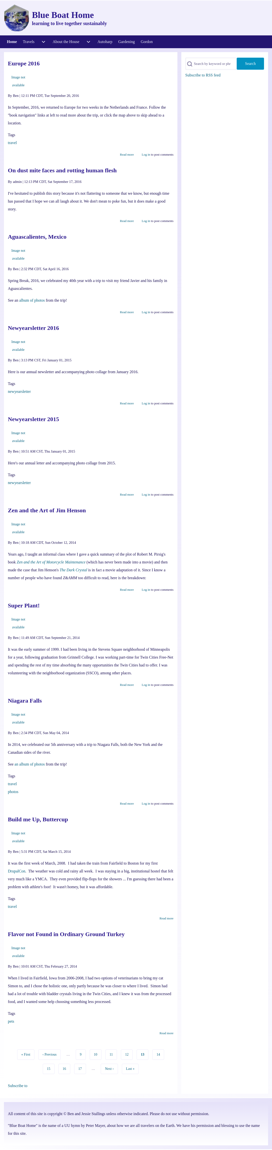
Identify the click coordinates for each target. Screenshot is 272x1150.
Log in (146, 154)
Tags (11, 135)
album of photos (32, 300)
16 (66, 1068)
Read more (127, 154)
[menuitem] (12, 41)
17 (81, 1068)
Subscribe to (18, 1086)
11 (113, 1054)
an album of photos (29, 764)
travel (12, 143)
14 (160, 1054)
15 (50, 1068)
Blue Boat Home (63, 15)
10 (97, 1054)
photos (13, 792)
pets (11, 1021)
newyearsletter (19, 391)
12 (128, 1054)
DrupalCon (16, 871)
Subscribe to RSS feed (203, 75)
